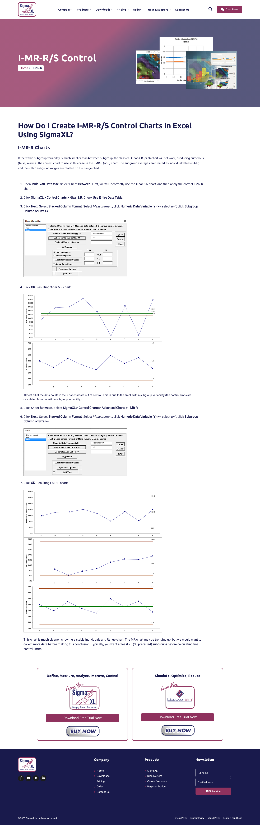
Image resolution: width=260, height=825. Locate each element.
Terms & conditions (232, 818)
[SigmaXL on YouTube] (28, 778)
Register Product (156, 786)
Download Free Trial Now (82, 717)
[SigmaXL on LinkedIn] (43, 778)
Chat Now (229, 9)
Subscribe (213, 791)
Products (83, 9)
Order (137, 9)
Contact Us (182, 9)
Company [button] (64, 9)
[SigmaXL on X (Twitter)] (36, 778)
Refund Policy (213, 818)
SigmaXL (152, 771)
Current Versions (157, 781)
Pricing (122, 9)
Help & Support (158, 9)
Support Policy (197, 818)
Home (24, 68)
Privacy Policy (180, 818)
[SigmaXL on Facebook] (21, 778)
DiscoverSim (154, 776)
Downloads (103, 9)
